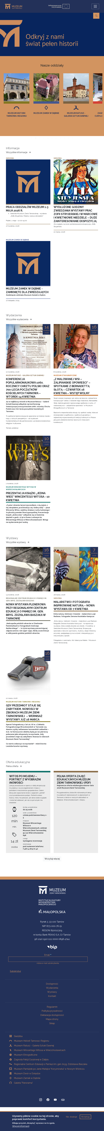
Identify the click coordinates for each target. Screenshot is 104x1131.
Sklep (52, 1023)
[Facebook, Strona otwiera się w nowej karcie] (48, 1100)
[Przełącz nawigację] (95, 6)
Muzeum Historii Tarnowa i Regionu (46, 114)
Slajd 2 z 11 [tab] (35, 138)
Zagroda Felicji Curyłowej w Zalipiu (31, 1059)
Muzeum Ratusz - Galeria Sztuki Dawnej (34, 1045)
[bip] (52, 947)
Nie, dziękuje (71, 1117)
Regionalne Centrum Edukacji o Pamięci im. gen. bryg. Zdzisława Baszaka (50, 1064)
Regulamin (52, 1007)
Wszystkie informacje (18, 152)
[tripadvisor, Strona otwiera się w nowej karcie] (63, 1100)
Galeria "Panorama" (23, 1083)
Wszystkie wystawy (18, 542)
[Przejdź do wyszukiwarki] (96, 16)
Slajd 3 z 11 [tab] (39, 138)
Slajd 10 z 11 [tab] (68, 138)
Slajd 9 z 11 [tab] (64, 138)
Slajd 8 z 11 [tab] (60, 138)
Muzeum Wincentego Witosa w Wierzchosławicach (39, 1050)
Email (47, 955)
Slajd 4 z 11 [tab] (44, 138)
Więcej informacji (20, 1126)
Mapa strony (52, 1019)
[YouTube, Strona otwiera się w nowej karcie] (55, 1100)
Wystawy (52, 992)
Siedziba (18, 1036)
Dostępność (52, 984)
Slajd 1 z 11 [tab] (31, 138)
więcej (89, 46)
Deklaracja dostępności (52, 1015)
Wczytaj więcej (52, 858)
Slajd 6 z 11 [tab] (52, 138)
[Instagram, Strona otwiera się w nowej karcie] (40, 1100)
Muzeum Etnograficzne (16, 114)
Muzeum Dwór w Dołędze (27, 1073)
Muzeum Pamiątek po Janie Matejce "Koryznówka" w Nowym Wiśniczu (49, 1069)
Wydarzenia (52, 988)
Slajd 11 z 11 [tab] (72, 138)
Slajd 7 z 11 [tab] (56, 138)
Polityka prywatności (52, 1011)
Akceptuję (85, 1117)
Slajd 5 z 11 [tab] (48, 138)
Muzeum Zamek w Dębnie (76, 113)
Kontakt (52, 996)
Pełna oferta (14, 766)
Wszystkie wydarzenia (19, 319)
